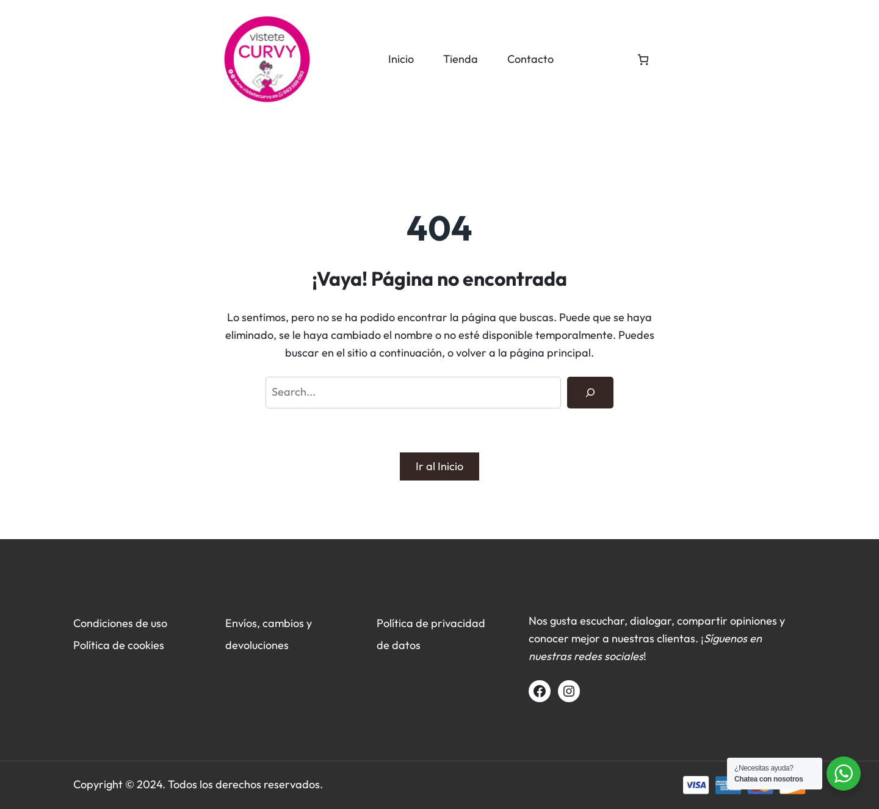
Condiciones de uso (120, 623)
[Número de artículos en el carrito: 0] (643, 59)
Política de (100, 645)
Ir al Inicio (439, 466)
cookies (146, 645)
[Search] (590, 392)
